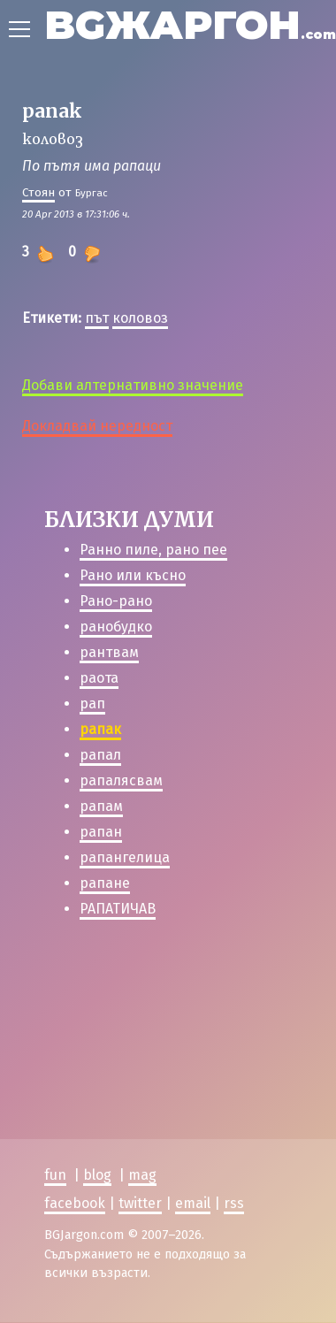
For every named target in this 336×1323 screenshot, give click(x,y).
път (97, 318)
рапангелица (125, 857)
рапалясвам (121, 780)
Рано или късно (133, 575)
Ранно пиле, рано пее (153, 549)
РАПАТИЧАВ (118, 908)
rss (234, 1203)
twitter (140, 1203)
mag (142, 1174)
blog (97, 1174)
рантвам (109, 652)
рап (92, 703)
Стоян (38, 192)
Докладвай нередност (97, 425)
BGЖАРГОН (190, 24)
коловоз (140, 318)
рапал (100, 754)
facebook (74, 1203)
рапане (105, 883)
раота (99, 677)
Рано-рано (116, 601)
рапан (101, 831)
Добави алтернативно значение (132, 385)
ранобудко (116, 626)
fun (55, 1174)
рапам (101, 806)
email (192, 1203)
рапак (100, 729)
